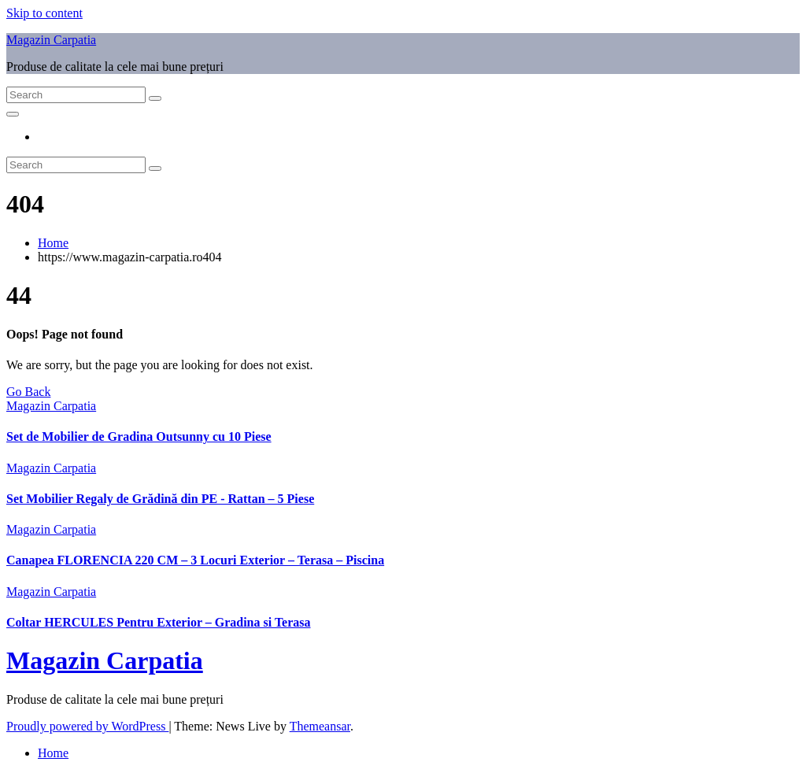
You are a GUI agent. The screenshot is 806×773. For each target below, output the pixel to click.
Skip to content (44, 13)
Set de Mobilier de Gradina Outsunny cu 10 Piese (139, 436)
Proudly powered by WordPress (87, 726)
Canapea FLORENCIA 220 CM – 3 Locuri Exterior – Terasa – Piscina (195, 560)
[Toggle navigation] (12, 114)
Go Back (28, 391)
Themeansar (320, 726)
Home (53, 243)
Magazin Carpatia (51, 39)
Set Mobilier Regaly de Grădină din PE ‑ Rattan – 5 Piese (160, 498)
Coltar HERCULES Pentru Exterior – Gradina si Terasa (158, 622)
